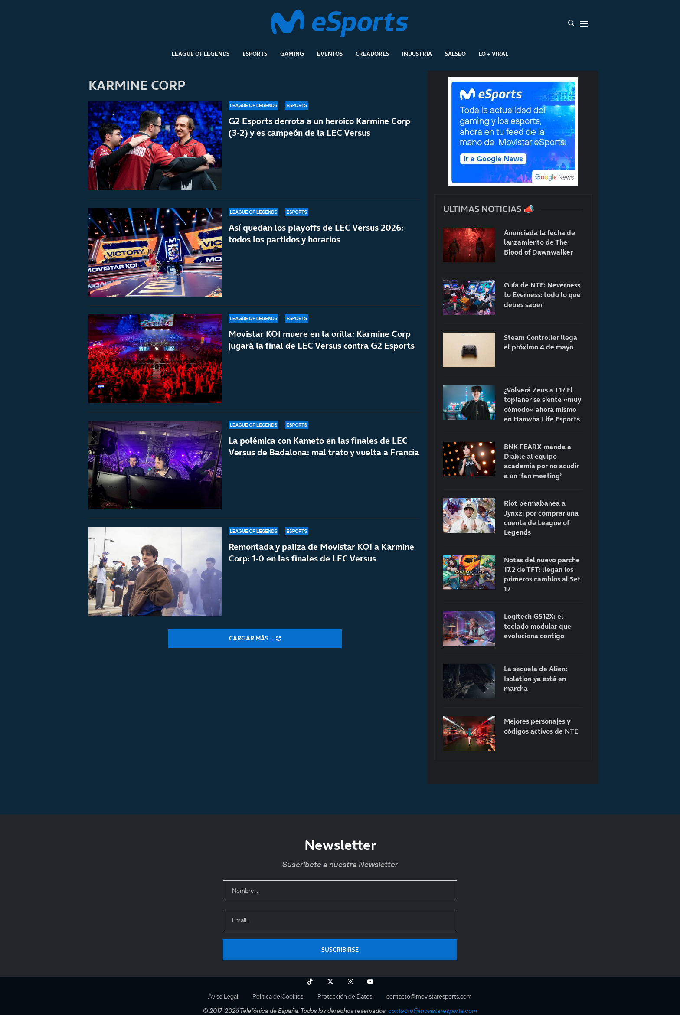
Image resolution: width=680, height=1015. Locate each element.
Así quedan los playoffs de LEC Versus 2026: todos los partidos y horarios (316, 233)
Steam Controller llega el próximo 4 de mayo (540, 342)
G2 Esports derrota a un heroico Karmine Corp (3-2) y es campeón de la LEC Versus (319, 127)
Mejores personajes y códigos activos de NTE (541, 725)
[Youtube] (370, 981)
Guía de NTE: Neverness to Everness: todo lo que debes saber (542, 294)
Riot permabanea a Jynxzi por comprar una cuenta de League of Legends (541, 517)
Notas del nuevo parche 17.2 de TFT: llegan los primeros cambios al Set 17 (542, 574)
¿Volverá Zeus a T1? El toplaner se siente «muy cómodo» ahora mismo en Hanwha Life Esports (542, 404)
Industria (417, 54)
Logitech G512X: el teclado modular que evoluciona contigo (537, 625)
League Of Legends (200, 54)
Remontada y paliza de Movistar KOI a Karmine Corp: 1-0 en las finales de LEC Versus (321, 562)
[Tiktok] (310, 981)
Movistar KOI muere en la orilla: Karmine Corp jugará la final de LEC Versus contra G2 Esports (322, 340)
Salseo (455, 54)
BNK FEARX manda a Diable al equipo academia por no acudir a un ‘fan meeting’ (541, 461)
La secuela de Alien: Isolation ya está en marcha (535, 678)
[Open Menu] (584, 24)
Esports (254, 54)
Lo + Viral (493, 54)
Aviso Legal (223, 996)
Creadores (372, 54)
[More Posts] (255, 638)
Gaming (292, 54)
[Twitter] (330, 981)
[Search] (571, 24)
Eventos (330, 54)
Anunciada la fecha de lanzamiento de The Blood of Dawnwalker (539, 242)
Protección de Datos (344, 996)
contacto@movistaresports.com (429, 996)
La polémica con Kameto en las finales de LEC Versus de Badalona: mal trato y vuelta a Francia (324, 447)
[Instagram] (350, 981)
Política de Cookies (277, 996)
